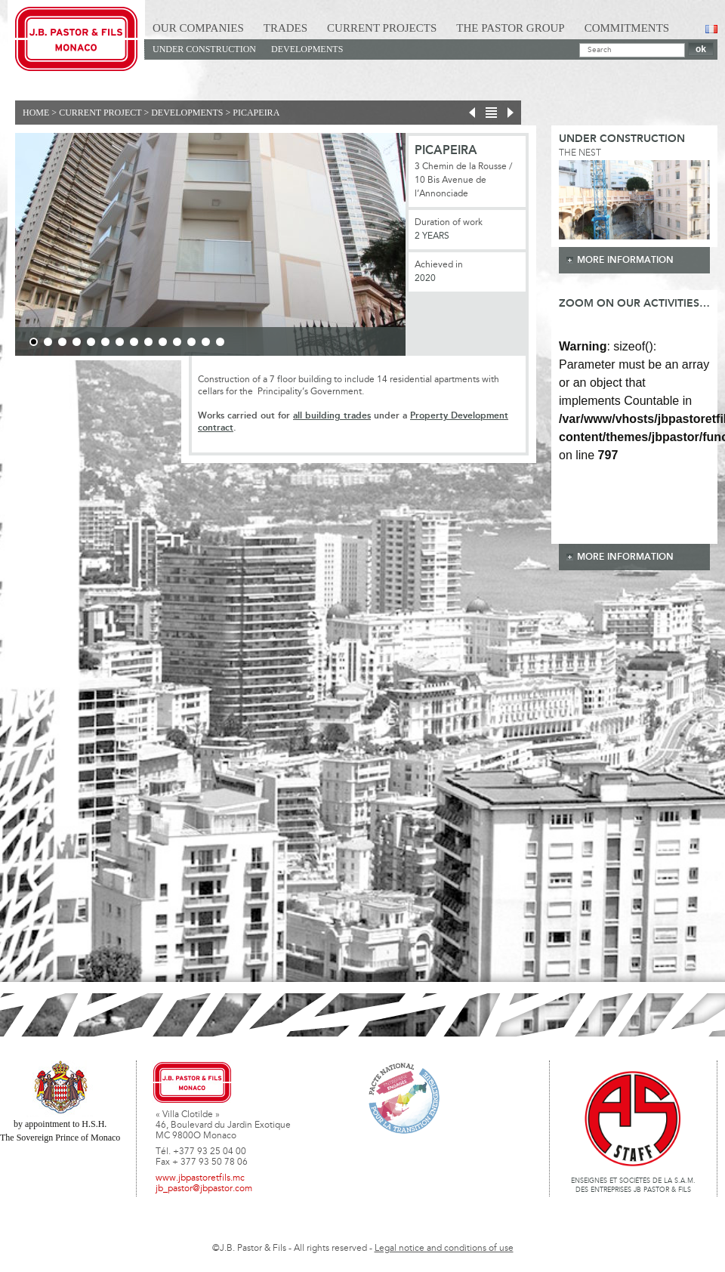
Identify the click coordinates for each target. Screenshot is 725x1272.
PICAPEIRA (256, 112)
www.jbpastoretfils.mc (200, 1178)
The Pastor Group (510, 28)
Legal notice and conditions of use (444, 1248)
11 (177, 342)
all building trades (332, 416)
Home (36, 112)
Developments (307, 49)
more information (625, 260)
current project (100, 112)
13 (206, 342)
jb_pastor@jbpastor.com (204, 1189)
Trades (285, 28)
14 (220, 342)
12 (191, 342)
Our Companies (198, 28)
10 (163, 342)
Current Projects (382, 28)
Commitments (627, 28)
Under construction (204, 49)
